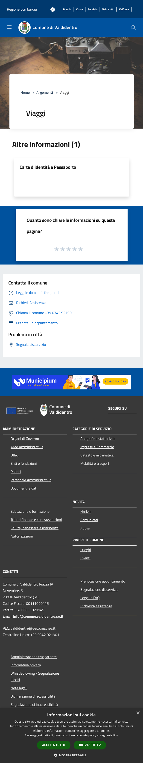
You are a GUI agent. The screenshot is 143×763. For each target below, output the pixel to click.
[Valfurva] (124, 9)
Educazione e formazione (30, 511)
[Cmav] (79, 9)
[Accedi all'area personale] (52, 9)
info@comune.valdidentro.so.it (38, 616)
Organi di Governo (25, 438)
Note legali (19, 688)
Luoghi (85, 549)
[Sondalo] (92, 9)
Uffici (15, 455)
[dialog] (71, 735)
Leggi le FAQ (90, 597)
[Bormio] (67, 9)
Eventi (85, 558)
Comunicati (89, 520)
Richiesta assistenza (96, 606)
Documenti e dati (24, 488)
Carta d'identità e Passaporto (48, 167)
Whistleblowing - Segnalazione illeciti (35, 676)
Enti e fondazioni (24, 463)
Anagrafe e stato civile (97, 438)
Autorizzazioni (22, 536)
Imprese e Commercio (97, 447)
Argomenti (44, 92)
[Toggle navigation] (9, 27)
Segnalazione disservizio (99, 589)
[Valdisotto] (108, 9)
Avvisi (85, 528)
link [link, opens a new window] (115, 735)
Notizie (85, 511)
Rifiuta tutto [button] (90, 745)
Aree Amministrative (27, 447)
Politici (16, 471)
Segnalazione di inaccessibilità (34, 704)
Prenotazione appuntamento (102, 581)
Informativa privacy (26, 665)
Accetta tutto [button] (53, 745)
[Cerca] (133, 27)
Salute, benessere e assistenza (34, 528)
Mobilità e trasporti (95, 463)
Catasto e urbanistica (97, 455)
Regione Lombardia (22, 9)
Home (25, 92)
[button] (71, 755)
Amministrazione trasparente (34, 656)
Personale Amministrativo (31, 480)
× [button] (138, 713)
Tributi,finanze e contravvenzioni (36, 519)
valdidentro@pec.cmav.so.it (33, 628)
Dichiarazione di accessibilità (33, 696)
